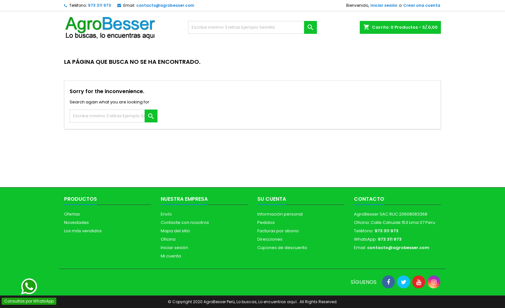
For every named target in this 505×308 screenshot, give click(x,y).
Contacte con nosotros (185, 222)
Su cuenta (271, 199)
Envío (166, 214)
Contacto (369, 199)
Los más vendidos (83, 231)
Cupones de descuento (282, 248)
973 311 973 (99, 5)
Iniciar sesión (383, 5)
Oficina (168, 239)
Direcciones (269, 239)
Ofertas (72, 214)
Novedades (76, 222)
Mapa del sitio (175, 231)
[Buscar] (252, 27)
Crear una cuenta (421, 5)
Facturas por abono (278, 231)
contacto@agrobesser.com (165, 5)
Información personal (280, 214)
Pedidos (266, 222)
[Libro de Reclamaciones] (252, 261)
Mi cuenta (171, 256)
